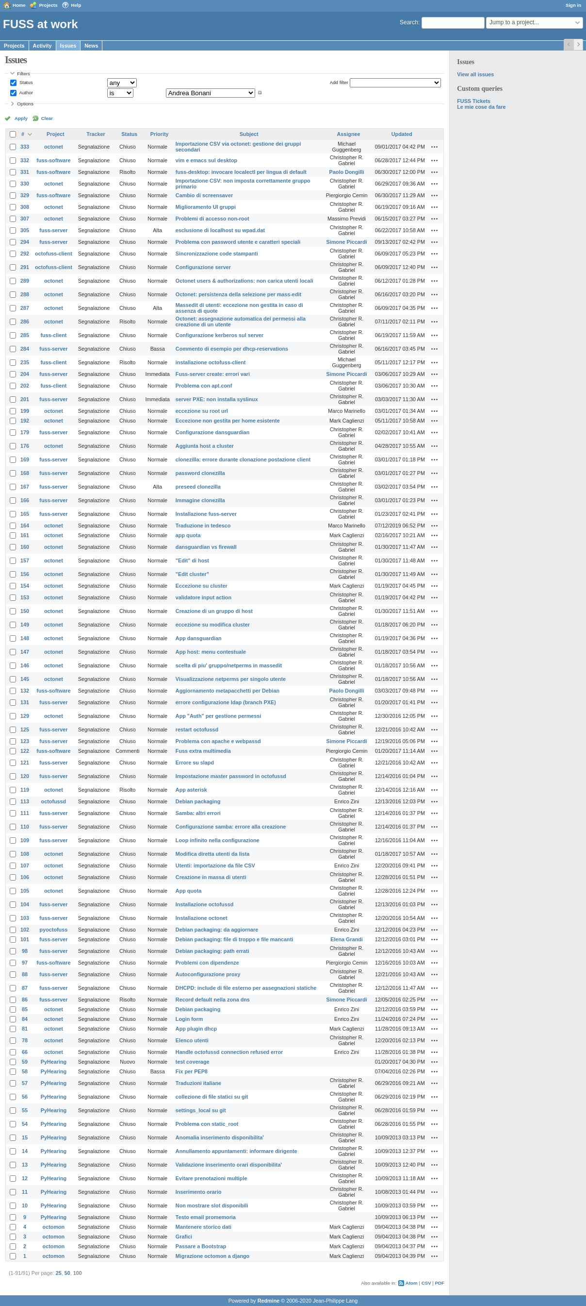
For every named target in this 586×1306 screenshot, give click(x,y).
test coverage (193, 1062)
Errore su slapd (195, 762)
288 (24, 294)
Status (25, 82)
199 (24, 411)
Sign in (573, 5)
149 (24, 625)
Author (25, 92)
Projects (48, 5)
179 (24, 432)
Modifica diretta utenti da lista (212, 854)
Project (56, 134)
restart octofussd (197, 729)
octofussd (53, 801)
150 (24, 611)
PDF (439, 1283)
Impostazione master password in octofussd (231, 776)
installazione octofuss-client (211, 362)
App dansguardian (199, 638)
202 (24, 386)
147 (24, 652)
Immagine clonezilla (200, 500)
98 (25, 951)
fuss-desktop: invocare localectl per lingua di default (241, 172)
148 (24, 638)
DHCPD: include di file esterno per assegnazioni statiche (246, 988)
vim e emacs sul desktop (206, 160)
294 (24, 242)
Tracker (95, 134)
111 (24, 813)
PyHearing (53, 1062)
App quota (188, 891)
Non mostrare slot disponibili (212, 1205)
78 (25, 1040)
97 (25, 963)
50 (67, 1273)
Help (76, 5)
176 (24, 446)
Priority (159, 134)
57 (25, 1083)
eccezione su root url (202, 411)
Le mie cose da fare (481, 107)
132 (24, 691)
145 (24, 679)
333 (24, 147)
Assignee (348, 134)
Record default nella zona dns (213, 999)
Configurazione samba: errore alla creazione (231, 827)
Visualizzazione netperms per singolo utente (231, 679)
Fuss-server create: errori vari (213, 374)
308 (24, 207)
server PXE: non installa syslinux (217, 399)
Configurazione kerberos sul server (219, 335)
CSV (426, 1283)
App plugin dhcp (196, 1029)
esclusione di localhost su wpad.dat (220, 230)
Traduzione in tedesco (203, 525)
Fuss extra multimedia (203, 751)
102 (24, 930)
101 (24, 939)
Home (19, 5)
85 (25, 1009)
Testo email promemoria (206, 1217)
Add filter (339, 82)
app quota (188, 535)
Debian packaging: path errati (212, 951)
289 (24, 281)
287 (24, 308)
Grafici (184, 1236)
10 (25, 1205)
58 (25, 1071)
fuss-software (53, 160)
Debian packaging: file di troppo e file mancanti (234, 939)
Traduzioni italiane (198, 1083)
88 (25, 974)
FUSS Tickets (473, 101)
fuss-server (53, 230)
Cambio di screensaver (204, 195)
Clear (47, 118)
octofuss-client (53, 253)
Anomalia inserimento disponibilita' (220, 1137)
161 (24, 535)
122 (24, 751)
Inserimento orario (199, 1192)
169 (24, 459)
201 (24, 399)
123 (24, 741)
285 (24, 335)
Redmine (269, 1301)
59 (25, 1062)
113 (24, 801)
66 (25, 1052)
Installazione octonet (202, 918)
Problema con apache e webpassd (218, 741)
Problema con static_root (207, 1124)
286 (24, 321)
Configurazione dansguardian (212, 432)
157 (24, 560)
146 (24, 665)
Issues (68, 46)
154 (24, 586)
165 (24, 514)
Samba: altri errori (198, 813)
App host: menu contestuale (211, 652)
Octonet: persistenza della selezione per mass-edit (238, 294)
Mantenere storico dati (203, 1227)
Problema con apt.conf (204, 386)
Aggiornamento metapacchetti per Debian (227, 691)
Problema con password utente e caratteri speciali (238, 242)
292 (24, 253)
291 (24, 267)
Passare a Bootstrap (201, 1246)
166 (24, 500)
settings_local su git (201, 1110)
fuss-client (53, 335)
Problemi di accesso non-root (212, 218)
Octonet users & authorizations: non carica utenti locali (244, 281)
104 (24, 904)
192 (24, 421)
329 (24, 195)
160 (24, 547)
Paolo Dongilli (346, 172)
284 (24, 349)
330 (24, 184)
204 (24, 374)
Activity (42, 46)
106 (24, 877)
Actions (435, 147)
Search (409, 22)
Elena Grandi (346, 939)
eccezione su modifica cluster (213, 625)
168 (24, 473)
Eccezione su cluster (202, 586)
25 (59, 1273)
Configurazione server (203, 267)
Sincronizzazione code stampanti (217, 253)
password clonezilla (200, 473)
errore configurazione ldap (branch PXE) (226, 702)
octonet (53, 147)
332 (24, 160)
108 (24, 854)
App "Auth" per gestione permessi (218, 716)
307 (24, 218)
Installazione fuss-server (206, 514)
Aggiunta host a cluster (205, 446)
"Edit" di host (192, 560)
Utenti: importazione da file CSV (215, 865)
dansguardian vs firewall (206, 547)
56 (25, 1097)
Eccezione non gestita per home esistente (228, 421)
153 (24, 597)
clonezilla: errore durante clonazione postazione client (243, 459)
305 (24, 230)
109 (24, 840)
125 (24, 729)
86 (25, 999)
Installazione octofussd (204, 904)
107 (24, 865)
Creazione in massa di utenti (211, 877)
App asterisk (191, 790)
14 (25, 1151)
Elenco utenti (192, 1040)
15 (25, 1137)
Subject (249, 134)
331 (24, 172)
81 (25, 1029)
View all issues (475, 74)
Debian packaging (198, 801)
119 (24, 790)
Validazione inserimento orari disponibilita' (229, 1165)
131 (24, 702)
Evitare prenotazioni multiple (211, 1178)
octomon (54, 1227)
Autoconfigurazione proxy (208, 974)
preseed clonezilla (198, 487)
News (91, 46)
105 (24, 891)
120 (24, 776)
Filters (23, 73)
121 (24, 762)
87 (25, 988)
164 (24, 525)
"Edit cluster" (192, 574)
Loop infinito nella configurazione (218, 840)
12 (25, 1178)
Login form (189, 1019)
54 (25, 1124)
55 (25, 1110)
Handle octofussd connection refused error (229, 1052)
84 (25, 1019)
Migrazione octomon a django (212, 1256)
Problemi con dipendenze (207, 963)
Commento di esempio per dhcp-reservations (232, 349)
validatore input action (203, 597)
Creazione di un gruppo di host (214, 611)
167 (24, 487)
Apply (21, 118)
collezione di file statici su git (212, 1097)
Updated (401, 134)
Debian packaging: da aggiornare (217, 930)
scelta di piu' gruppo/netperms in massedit (229, 665)
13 (25, 1165)
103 (24, 918)
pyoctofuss (54, 930)
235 (24, 362)
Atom (412, 1283)
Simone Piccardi (346, 242)
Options (25, 103)
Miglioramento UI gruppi (206, 207)
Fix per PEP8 (192, 1071)
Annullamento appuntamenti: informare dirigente (236, 1151)
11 (25, 1192)
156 (24, 574)
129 (24, 716)
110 (24, 827)
